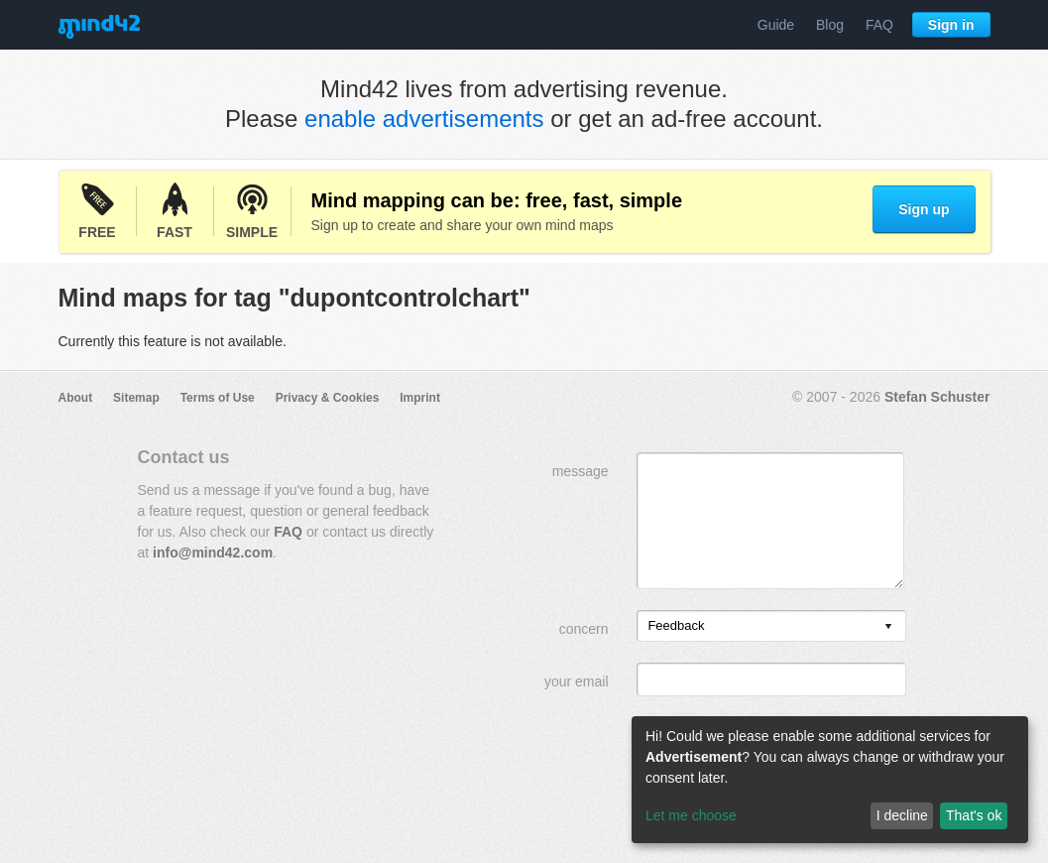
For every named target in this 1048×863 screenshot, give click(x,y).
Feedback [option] (675, 625)
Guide (775, 25)
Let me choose (691, 815)
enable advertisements (423, 118)
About (75, 398)
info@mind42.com (213, 552)
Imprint (420, 398)
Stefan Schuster (937, 397)
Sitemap (136, 398)
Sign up (923, 209)
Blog (830, 25)
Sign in (951, 25)
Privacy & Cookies (328, 398)
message (580, 471)
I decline (902, 815)
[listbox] (771, 626)
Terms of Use (217, 398)
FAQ (879, 25)
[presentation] (888, 627)
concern (584, 629)
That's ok (973, 815)
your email (576, 681)
